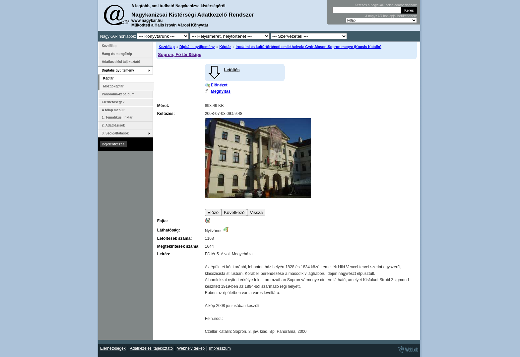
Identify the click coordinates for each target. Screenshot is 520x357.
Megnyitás (220, 91)
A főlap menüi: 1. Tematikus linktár (117, 113)
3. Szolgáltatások (115, 133)
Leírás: (163, 254)
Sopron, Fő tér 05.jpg (179, 54)
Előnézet (219, 85)
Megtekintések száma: (178, 246)
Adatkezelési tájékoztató (121, 62)
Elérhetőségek (113, 102)
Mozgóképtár (113, 86)
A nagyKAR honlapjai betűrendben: (391, 16)
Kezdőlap (167, 47)
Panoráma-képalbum (118, 94)
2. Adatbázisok (113, 125)
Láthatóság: (168, 230)
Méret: (163, 105)
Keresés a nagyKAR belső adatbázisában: (386, 5)
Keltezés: (166, 113)
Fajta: (162, 221)
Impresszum (219, 348)
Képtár (225, 47)
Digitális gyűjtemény (197, 47)
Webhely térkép (191, 348)
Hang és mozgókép (117, 54)
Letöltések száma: (174, 238)
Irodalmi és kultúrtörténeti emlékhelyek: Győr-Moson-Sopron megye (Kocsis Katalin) (308, 47)
